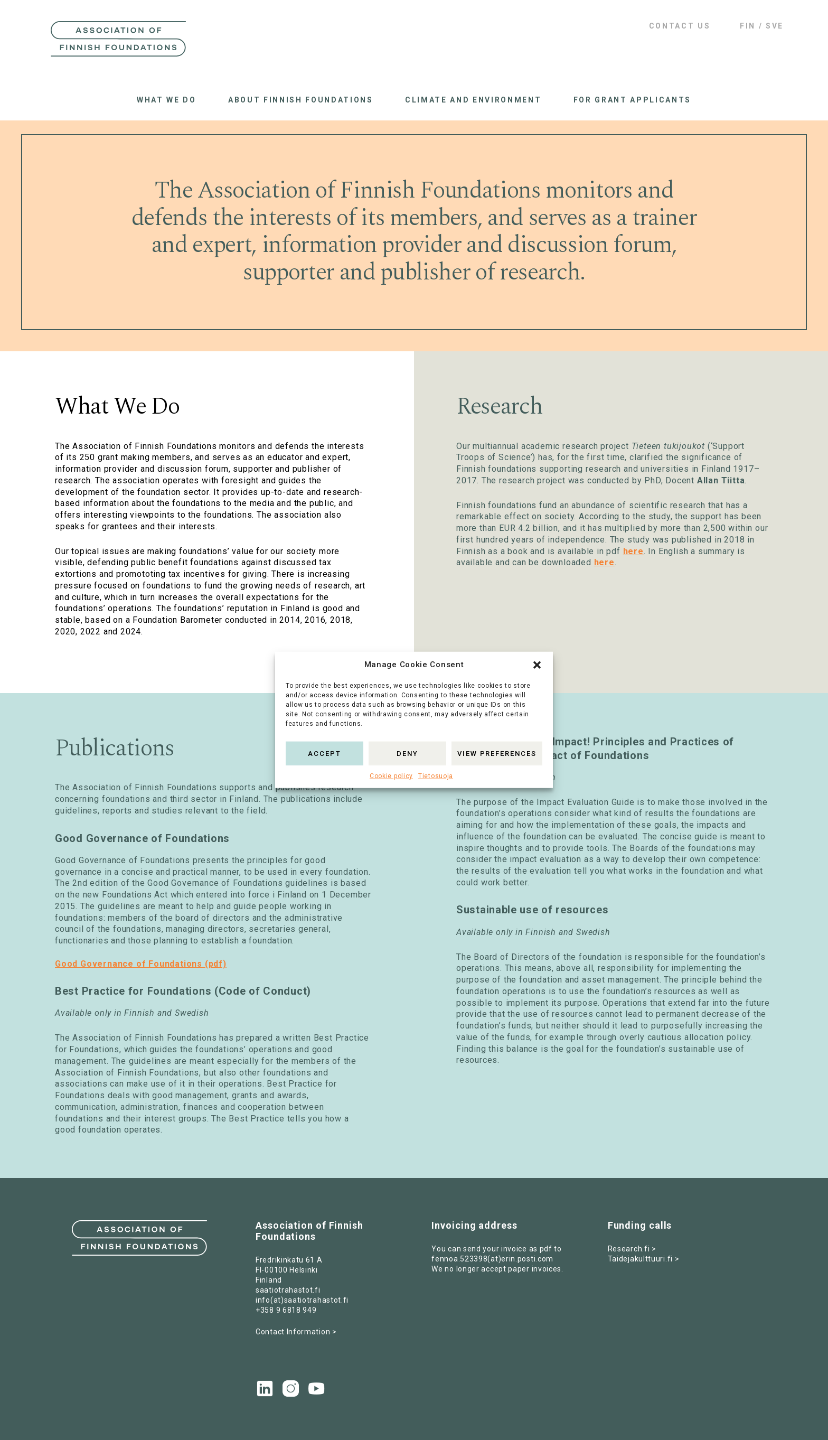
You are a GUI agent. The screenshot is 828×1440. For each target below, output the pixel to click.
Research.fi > (632, 1249)
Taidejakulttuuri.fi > (644, 1259)
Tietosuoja (435, 776)
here (633, 551)
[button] (537, 665)
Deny (407, 753)
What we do (166, 100)
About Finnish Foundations (300, 100)
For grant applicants (632, 100)
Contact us (680, 26)
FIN (748, 26)
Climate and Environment (473, 100)
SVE (775, 26)
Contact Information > (296, 1331)
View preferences (497, 753)
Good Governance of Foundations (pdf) (141, 964)
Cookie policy (391, 776)
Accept (324, 753)
